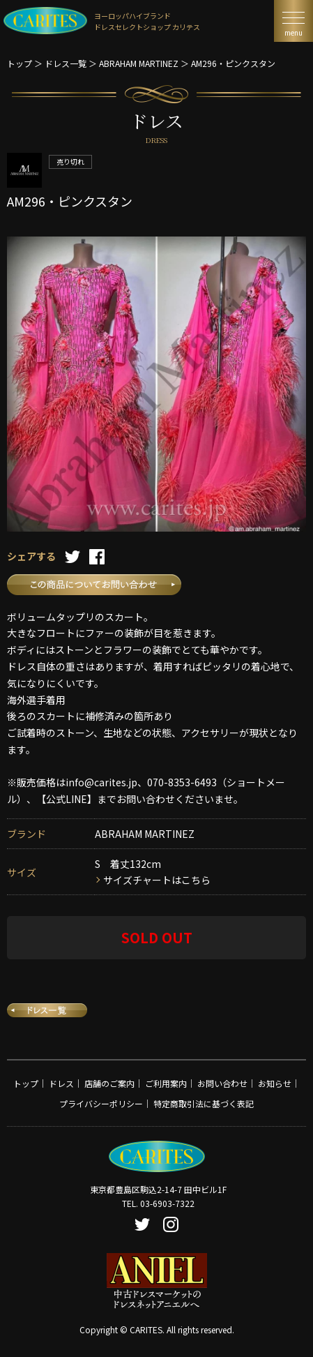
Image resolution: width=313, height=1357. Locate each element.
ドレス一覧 (65, 63)
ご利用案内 (166, 1083)
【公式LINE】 (66, 799)
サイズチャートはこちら (157, 880)
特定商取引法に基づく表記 (203, 1103)
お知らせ (274, 1083)
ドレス (61, 1083)
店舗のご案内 (109, 1083)
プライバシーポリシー (101, 1103)
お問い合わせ (222, 1083)
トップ (19, 63)
